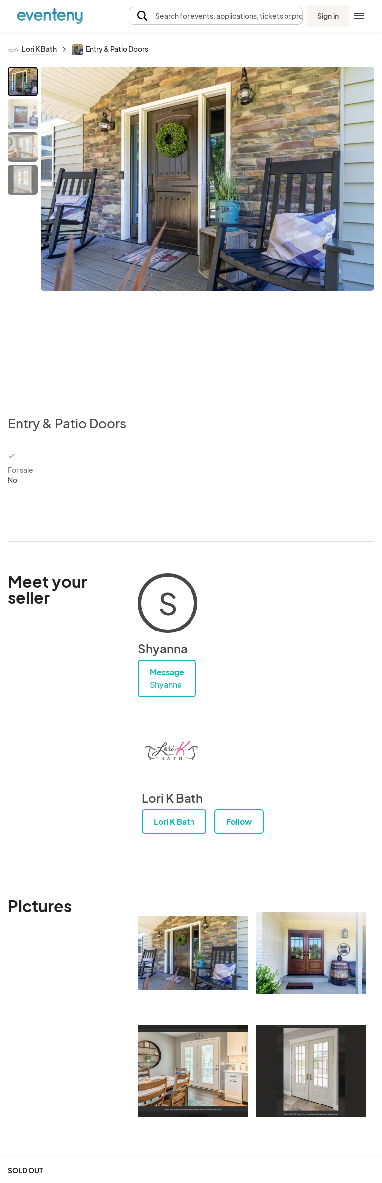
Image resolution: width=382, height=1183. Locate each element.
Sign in (328, 15)
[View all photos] (207, 233)
